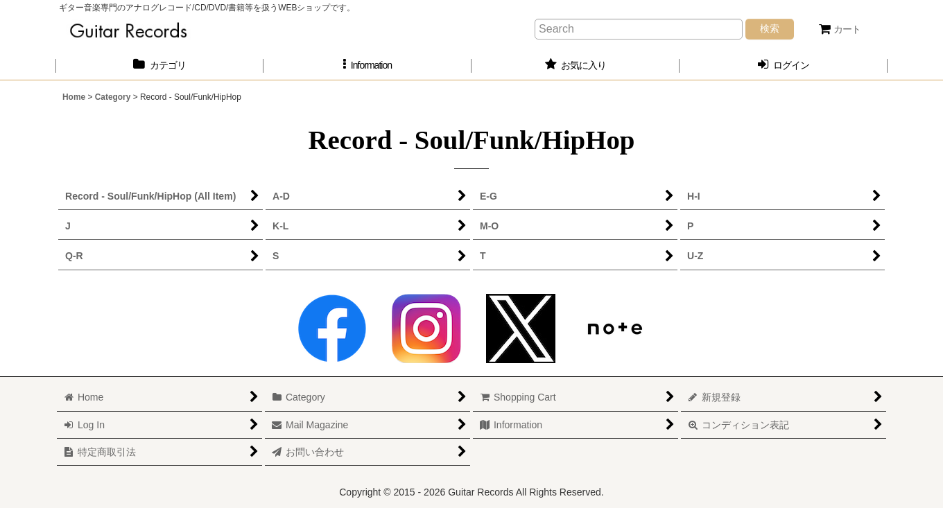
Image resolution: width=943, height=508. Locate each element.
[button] (367, 65)
